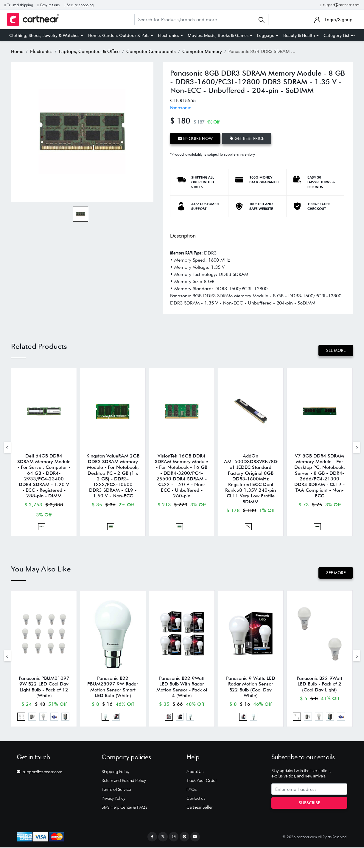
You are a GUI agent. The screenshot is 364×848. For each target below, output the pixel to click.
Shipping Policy (116, 772)
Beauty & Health (299, 35)
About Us (194, 772)
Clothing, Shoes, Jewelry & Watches (44, 35)
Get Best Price (247, 138)
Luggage (265, 35)
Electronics (168, 35)
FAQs (191, 790)
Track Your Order (201, 781)
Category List (339, 35)
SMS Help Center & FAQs (124, 807)
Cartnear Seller (199, 807)
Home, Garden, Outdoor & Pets (118, 35)
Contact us (195, 799)
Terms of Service (116, 790)
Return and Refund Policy (124, 781)
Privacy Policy (113, 799)
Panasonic (180, 107)
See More (335, 350)
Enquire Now (195, 138)
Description (183, 235)
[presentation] (7, 447)
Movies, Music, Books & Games (218, 35)
